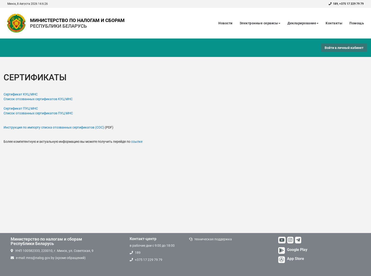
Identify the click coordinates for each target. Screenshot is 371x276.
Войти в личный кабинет (344, 48)
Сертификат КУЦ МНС (21, 94)
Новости (225, 23)
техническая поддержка (213, 239)
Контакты (334, 23)
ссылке (136, 141)
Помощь (356, 23)
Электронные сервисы (260, 23)
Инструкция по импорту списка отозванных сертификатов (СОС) (54, 127)
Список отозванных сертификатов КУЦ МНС (38, 99)
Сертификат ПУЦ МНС (21, 108)
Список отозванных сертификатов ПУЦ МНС (38, 113)
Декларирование (302, 23)
